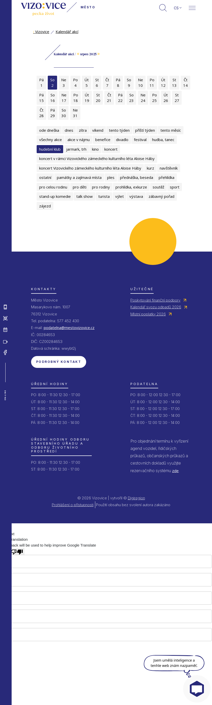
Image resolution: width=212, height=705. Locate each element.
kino (95, 149)
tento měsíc (170, 130)
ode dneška (49, 130)
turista (104, 196)
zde (175, 470)
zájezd (45, 205)
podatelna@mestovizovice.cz (69, 327)
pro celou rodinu (53, 186)
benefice (102, 139)
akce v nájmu (78, 139)
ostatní (45, 177)
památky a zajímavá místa (79, 177)
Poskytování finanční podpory (155, 300)
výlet (119, 196)
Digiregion (136, 498)
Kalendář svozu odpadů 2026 (155, 307)
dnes (69, 130)
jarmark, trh (76, 149)
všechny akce (50, 139)
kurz (150, 168)
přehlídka (166, 177)
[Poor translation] (17, 551)
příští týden (145, 130)
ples (110, 177)
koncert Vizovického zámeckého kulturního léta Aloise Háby (90, 168)
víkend (97, 130)
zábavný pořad (161, 196)
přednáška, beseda (136, 177)
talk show (84, 196)
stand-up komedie (55, 196)
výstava (136, 196)
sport (174, 186)
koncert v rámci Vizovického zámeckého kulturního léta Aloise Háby (97, 158)
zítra (83, 130)
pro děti (79, 186)
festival (140, 139)
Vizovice (41, 31)
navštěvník (169, 168)
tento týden (119, 130)
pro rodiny (101, 186)
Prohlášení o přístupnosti (72, 504)
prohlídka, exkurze (131, 186)
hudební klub (50, 149)
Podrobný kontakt (58, 362)
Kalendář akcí (67, 31)
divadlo (122, 139)
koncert (110, 149)
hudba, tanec (163, 139)
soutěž (158, 186)
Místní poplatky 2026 (148, 314)
